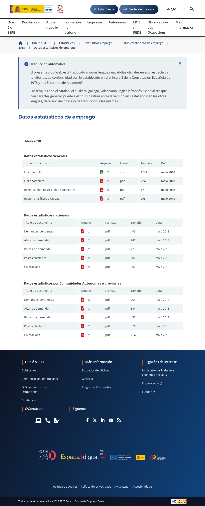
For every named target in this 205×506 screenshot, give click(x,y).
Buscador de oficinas (96, 370)
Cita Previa (106, 9)
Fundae (147, 392)
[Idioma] (175, 9)
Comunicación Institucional (40, 379)
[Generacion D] (102, 455)
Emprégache (150, 383)
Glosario (87, 379)
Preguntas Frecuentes (96, 387)
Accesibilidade (142, 486)
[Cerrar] (180, 63)
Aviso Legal (122, 486)
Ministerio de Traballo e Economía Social (158, 372)
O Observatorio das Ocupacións (35, 389)
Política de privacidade (96, 486)
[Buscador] (192, 9)
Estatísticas (29, 400)
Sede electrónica (141, 9)
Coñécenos (29, 370)
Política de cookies (65, 486)
